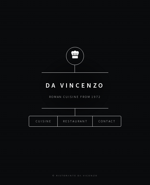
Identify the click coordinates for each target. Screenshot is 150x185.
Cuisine (43, 121)
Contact (107, 121)
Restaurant (75, 121)
